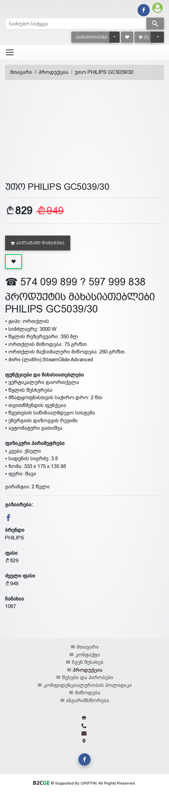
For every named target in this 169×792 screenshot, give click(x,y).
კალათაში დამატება (38, 243)
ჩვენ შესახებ (87, 662)
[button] (91, 37)
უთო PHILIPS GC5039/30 (104, 72)
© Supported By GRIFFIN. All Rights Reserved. (84, 783)
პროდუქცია (53, 72)
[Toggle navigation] (10, 52)
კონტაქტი (87, 654)
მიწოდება (87, 692)
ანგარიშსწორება (87, 700)
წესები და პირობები (87, 677)
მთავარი (21, 72)
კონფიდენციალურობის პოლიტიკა (88, 685)
